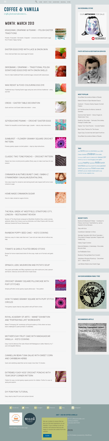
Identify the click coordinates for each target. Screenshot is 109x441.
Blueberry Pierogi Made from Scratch (89, 255)
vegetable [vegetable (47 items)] (89, 173)
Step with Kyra (82, 228)
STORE (68, 2)
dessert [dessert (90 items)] (100, 157)
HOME (40, 2)
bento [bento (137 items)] (82, 151)
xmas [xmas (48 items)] (93, 173)
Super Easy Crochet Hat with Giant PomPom (91, 133)
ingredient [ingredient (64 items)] (92, 163)
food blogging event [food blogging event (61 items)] (93, 159)
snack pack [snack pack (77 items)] (95, 171)
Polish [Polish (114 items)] (93, 168)
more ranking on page (18, 428)
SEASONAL (63, 2)
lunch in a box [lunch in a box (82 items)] (95, 166)
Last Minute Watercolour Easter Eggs (89, 264)
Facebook (15, 408)
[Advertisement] (92, 196)
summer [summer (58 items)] (80, 173)
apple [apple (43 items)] (79, 151)
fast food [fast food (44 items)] (83, 159)
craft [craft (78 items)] (84, 157)
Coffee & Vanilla (21, 9)
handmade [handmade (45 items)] (80, 163)
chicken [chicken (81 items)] (84, 154)
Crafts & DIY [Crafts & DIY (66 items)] (94, 157)
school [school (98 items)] (80, 171)
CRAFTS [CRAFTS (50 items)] (88, 157)
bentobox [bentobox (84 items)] (94, 151)
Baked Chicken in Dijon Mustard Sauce (89, 100)
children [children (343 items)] (91, 154)
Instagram (78, 408)
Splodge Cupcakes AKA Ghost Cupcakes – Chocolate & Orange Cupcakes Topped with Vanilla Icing (91, 237)
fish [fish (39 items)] (86, 159)
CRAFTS (45, 2)
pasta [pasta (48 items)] (86, 168)
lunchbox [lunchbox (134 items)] (81, 166)
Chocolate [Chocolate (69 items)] (99, 154)
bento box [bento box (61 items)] (88, 151)
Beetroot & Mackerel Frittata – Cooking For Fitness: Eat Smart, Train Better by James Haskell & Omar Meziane (91, 223)
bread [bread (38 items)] (98, 151)
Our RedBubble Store (84, 252)
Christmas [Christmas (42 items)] (80, 157)
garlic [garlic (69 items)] (100, 159)
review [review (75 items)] (98, 168)
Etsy (63, 408)
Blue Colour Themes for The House (88, 129)
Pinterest (52, 408)
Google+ (39, 408)
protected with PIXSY (73, 423)
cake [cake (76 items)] (101, 151)
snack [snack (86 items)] (89, 171)
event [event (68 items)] (79, 159)
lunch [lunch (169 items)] (102, 163)
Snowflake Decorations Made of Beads (90, 97)
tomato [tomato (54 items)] (85, 173)
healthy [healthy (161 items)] (86, 163)
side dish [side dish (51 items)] (85, 171)
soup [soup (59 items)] (100, 171)
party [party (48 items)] (83, 168)
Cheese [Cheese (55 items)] (79, 154)
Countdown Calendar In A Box (87, 232)
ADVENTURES (56, 2)
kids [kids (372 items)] (97, 162)
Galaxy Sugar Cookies (84, 243)
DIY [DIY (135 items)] (104, 157)
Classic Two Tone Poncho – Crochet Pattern (91, 126)
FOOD (50, 2)
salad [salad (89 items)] (102, 168)
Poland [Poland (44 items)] (89, 168)
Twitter (27, 408)
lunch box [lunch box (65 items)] (88, 166)
